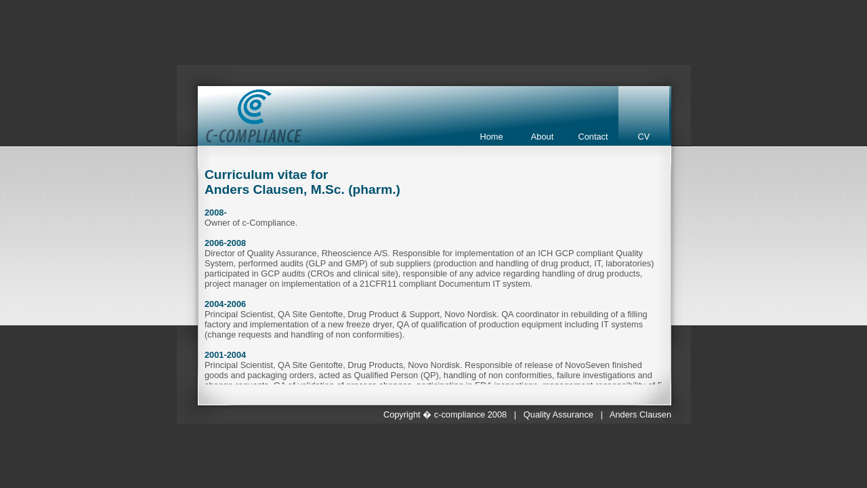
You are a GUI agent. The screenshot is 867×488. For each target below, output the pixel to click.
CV (644, 136)
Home (491, 136)
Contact (593, 136)
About (542, 136)
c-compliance (459, 414)
